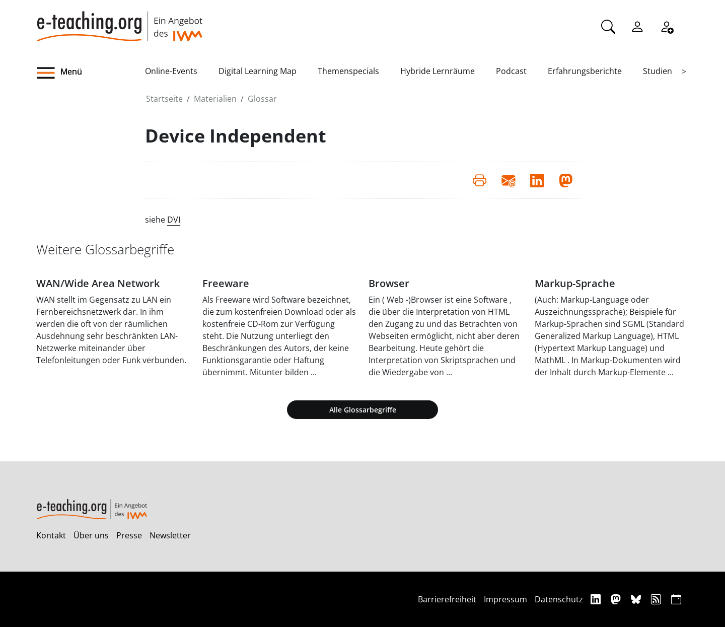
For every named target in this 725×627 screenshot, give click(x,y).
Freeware (225, 283)
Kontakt (51, 535)
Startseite (164, 98)
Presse (129, 535)
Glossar (262, 98)
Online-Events (171, 71)
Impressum (505, 599)
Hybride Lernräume (437, 71)
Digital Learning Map (258, 71)
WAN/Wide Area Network (98, 283)
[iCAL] (676, 599)
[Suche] (608, 25)
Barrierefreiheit (447, 599)
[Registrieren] (667, 25)
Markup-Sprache (575, 283)
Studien (657, 71)
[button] (90, 73)
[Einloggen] (637, 25)
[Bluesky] (637, 599)
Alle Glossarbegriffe (362, 409)
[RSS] (657, 599)
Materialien (215, 98)
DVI (173, 219)
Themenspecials (348, 71)
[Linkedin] (597, 599)
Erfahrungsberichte (585, 71)
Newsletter (170, 535)
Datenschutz (559, 599)
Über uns (91, 535)
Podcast (511, 71)
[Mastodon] (617, 599)
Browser (389, 283)
